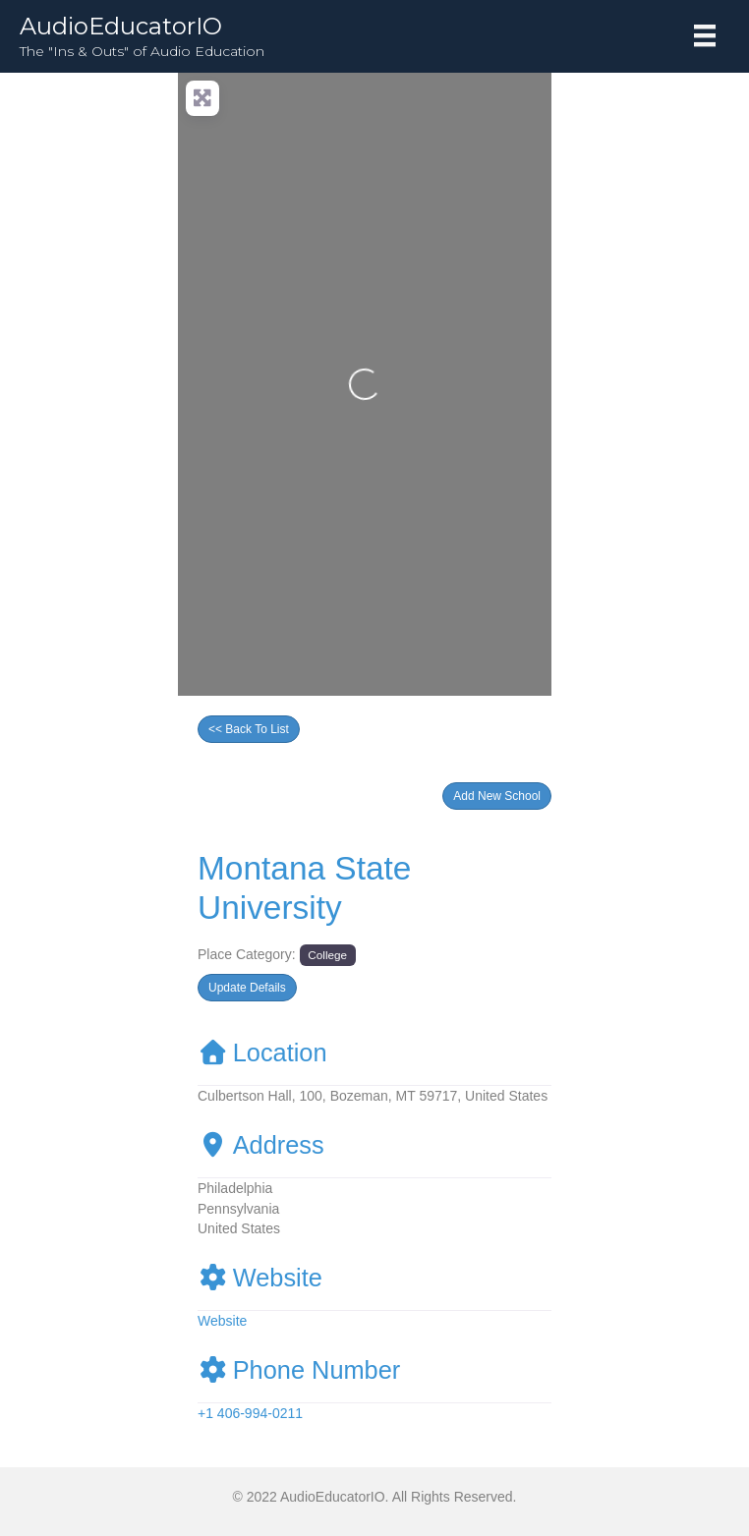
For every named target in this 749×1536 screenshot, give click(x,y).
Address (261, 1145)
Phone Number (299, 1370)
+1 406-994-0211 (250, 1413)
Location (262, 1052)
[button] (496, 796)
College (327, 954)
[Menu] (704, 35)
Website (260, 1277)
